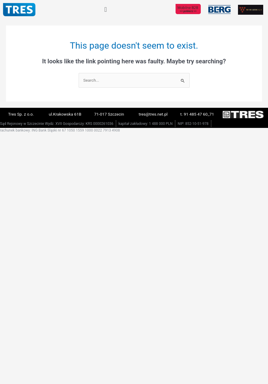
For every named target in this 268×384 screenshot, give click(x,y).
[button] (105, 9)
